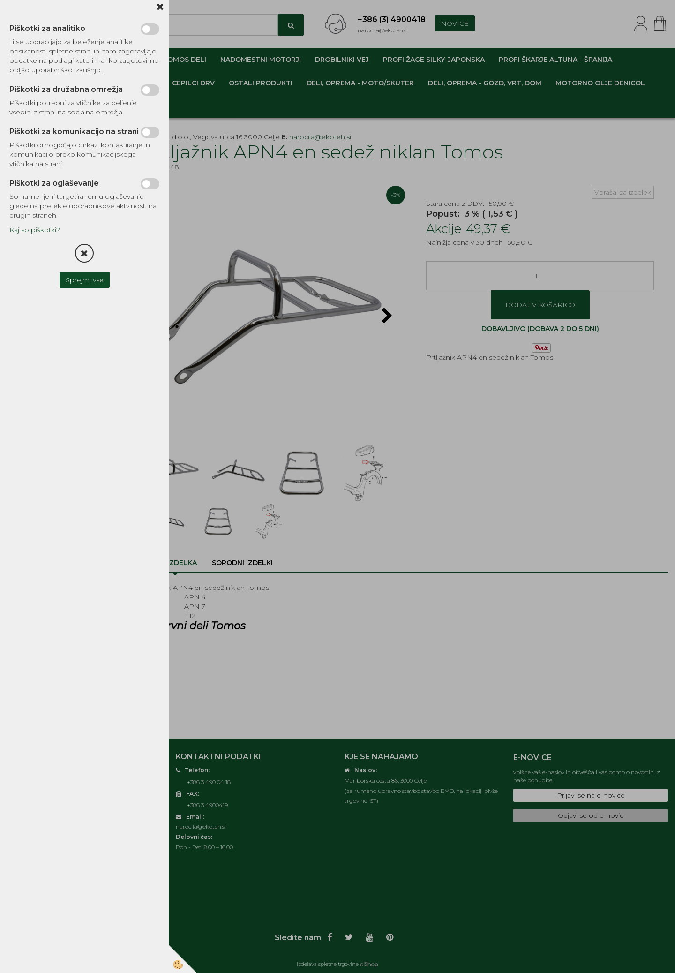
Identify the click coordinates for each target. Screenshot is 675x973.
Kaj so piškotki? (34, 230)
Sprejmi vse (85, 280)
